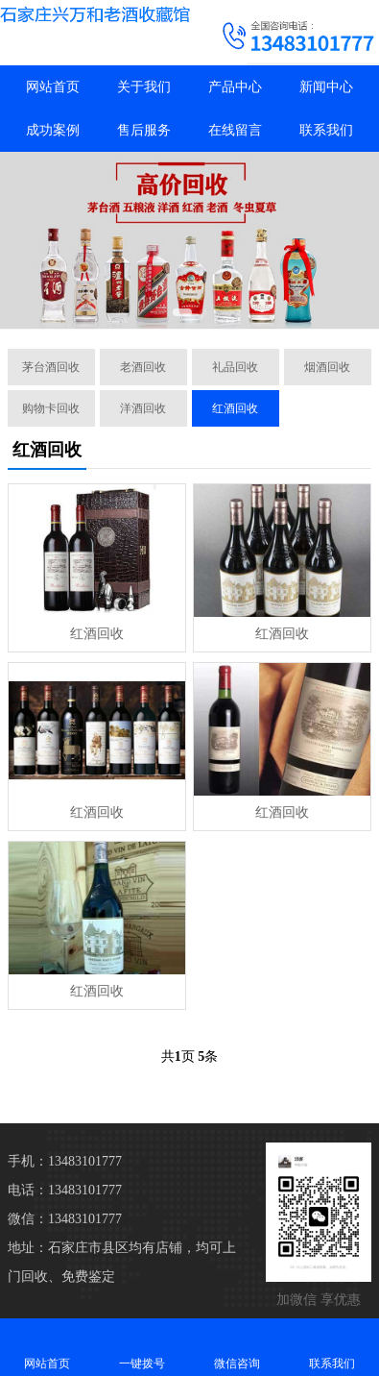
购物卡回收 (51, 408)
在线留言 (235, 130)
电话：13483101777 (65, 1190)
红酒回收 (235, 408)
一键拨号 (142, 1346)
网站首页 (53, 87)
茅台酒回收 (51, 367)
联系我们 (326, 130)
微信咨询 (237, 1346)
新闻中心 (326, 87)
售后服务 (144, 130)
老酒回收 (143, 367)
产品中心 (235, 87)
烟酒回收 (327, 367)
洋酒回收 (143, 408)
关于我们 (144, 87)
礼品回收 (235, 367)
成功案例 (53, 130)
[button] (182, 312)
